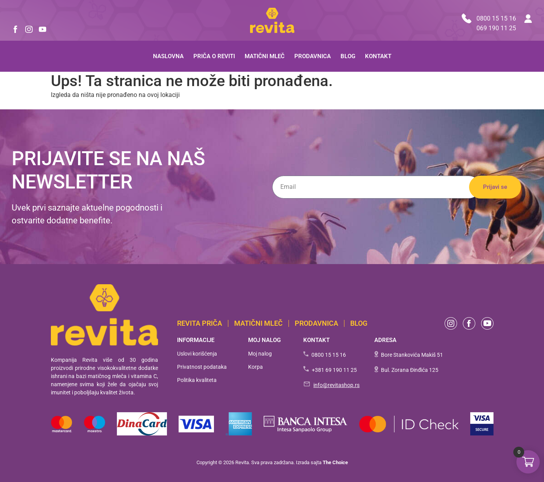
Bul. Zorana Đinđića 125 (409, 370)
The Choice (335, 462)
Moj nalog (260, 354)
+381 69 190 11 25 (334, 370)
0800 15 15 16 (489, 18)
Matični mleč (265, 56)
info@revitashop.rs (336, 385)
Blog (348, 56)
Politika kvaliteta (197, 380)
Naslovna (168, 56)
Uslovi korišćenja (197, 354)
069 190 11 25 (496, 28)
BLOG (358, 323)
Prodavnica (312, 56)
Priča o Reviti (214, 56)
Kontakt (378, 56)
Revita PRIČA (199, 323)
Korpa (255, 367)
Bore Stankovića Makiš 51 (412, 355)
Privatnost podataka (202, 367)
